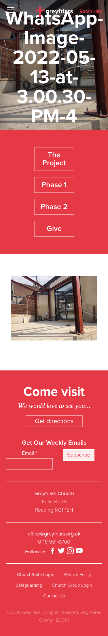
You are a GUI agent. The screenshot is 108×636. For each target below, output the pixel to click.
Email (29, 453)
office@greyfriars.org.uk (54, 534)
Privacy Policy (77, 575)
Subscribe (78, 455)
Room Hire (90, 12)
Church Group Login (72, 585)
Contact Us (54, 596)
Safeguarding (29, 585)
